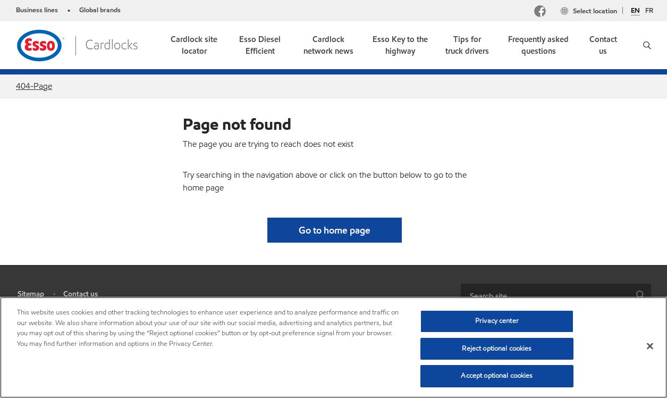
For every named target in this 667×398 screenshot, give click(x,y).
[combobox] (556, 296)
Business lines (37, 10)
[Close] (650, 346)
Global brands (100, 10)
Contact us (80, 294)
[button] (647, 45)
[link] (193, 45)
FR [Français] (649, 10)
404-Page (34, 86)
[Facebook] (539, 12)
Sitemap (31, 294)
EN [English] (635, 11)
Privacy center (497, 321)
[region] (333, 347)
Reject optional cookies (496, 348)
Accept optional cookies (497, 375)
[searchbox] (545, 296)
